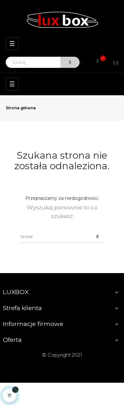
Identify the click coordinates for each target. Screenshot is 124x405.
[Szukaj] (62, 236)
